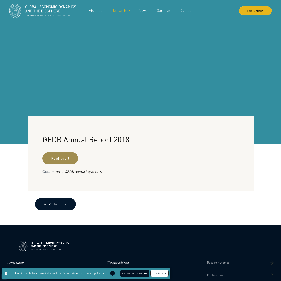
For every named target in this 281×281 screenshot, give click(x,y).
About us (95, 10)
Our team (164, 10)
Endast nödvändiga (134, 273)
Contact (186, 10)
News (143, 10)
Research (120, 10)
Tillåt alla (159, 273)
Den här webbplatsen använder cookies (37, 273)
